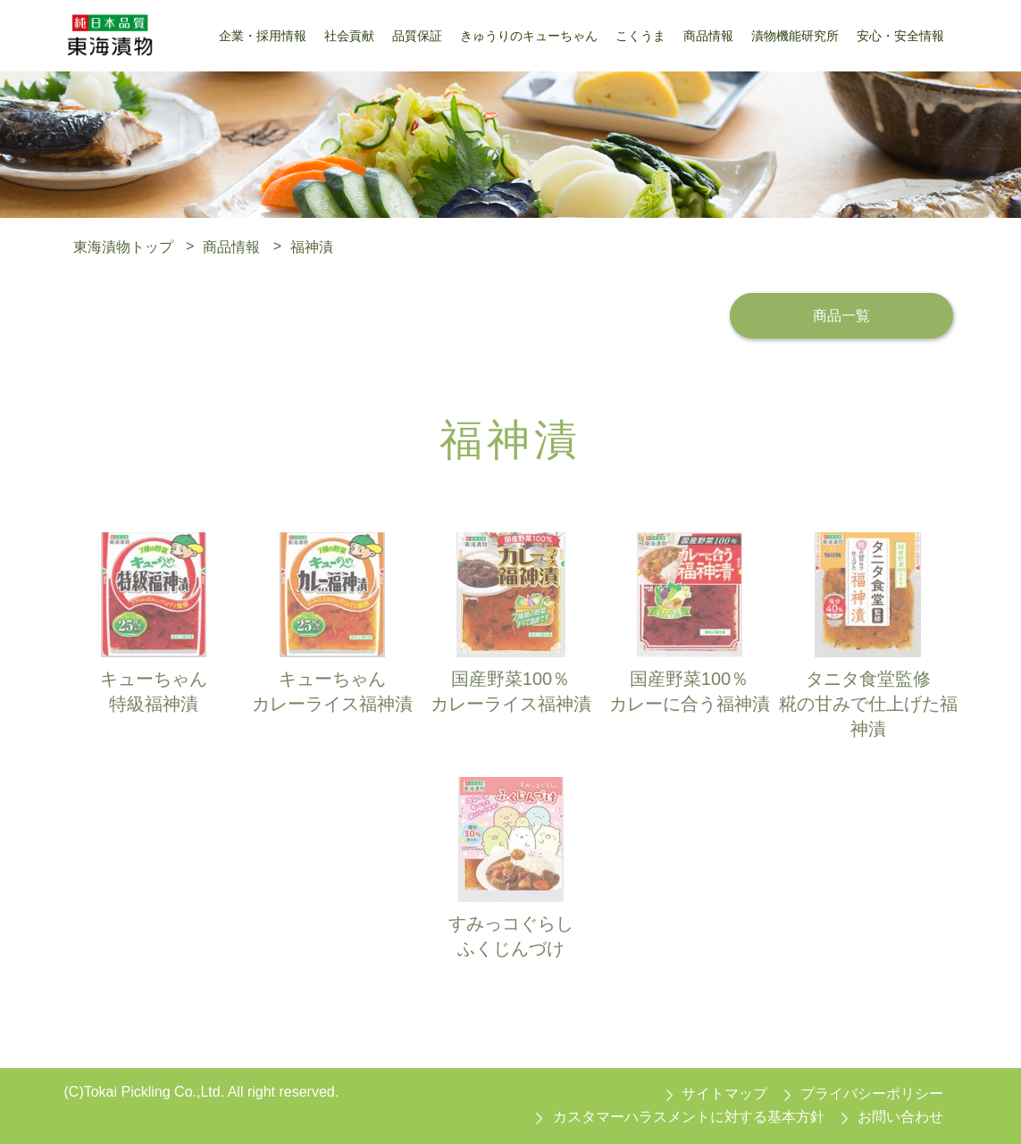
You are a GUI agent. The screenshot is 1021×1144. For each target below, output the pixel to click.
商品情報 (231, 246)
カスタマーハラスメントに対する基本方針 (688, 1116)
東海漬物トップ (123, 246)
